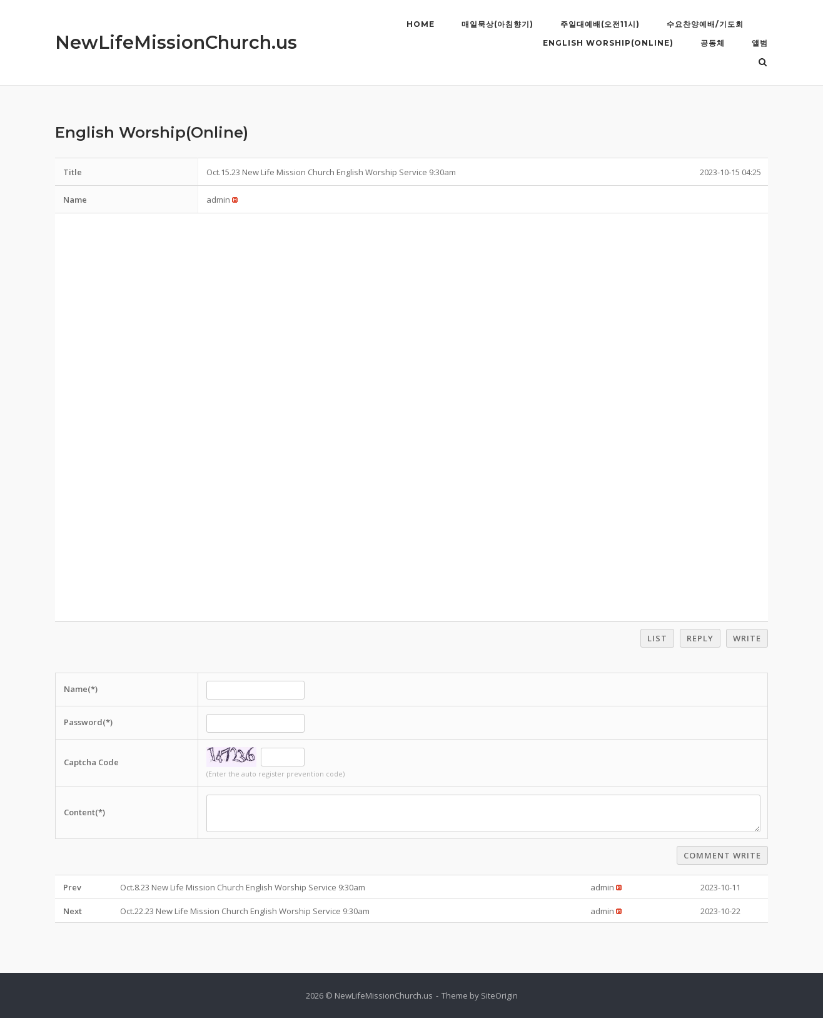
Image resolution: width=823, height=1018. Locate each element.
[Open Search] (762, 63)
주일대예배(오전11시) (600, 24)
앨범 (760, 43)
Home (420, 24)
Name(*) (81, 689)
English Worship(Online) (608, 43)
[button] (218, 199)
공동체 (712, 43)
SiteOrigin (499, 995)
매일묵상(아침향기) (497, 24)
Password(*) (88, 722)
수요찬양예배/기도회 (705, 24)
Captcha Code (91, 762)
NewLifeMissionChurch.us (176, 42)
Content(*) (84, 812)
